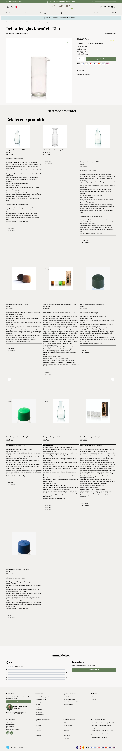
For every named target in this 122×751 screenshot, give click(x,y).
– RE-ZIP (65, 707)
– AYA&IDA (65, 723)
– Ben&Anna (66, 730)
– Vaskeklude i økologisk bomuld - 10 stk (102, 730)
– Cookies (37, 704)
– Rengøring (38, 735)
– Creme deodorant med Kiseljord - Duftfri (102, 723)
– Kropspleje (38, 730)
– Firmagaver (38, 712)
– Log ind (93, 699)
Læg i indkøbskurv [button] (100, 59)
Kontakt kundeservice (19, 702)
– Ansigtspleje (38, 728)
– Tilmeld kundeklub (96, 697)
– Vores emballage (68, 704)
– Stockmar (66, 728)
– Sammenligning (39, 714)
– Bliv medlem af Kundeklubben (71, 702)
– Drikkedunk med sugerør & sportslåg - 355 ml (103, 733)
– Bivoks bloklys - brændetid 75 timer (101, 725)
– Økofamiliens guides (69, 699)
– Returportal (38, 707)
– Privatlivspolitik (39, 702)
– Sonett (65, 733)
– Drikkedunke (38, 723)
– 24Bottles (66, 738)
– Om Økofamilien (68, 697)
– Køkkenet (38, 733)
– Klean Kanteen (67, 725)
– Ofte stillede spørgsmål (42, 697)
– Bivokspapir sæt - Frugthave (99, 737)
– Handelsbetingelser (40, 699)
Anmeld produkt (94, 669)
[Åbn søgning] (12, 7)
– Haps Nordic (66, 735)
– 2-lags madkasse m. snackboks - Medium (103, 728)
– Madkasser (38, 725)
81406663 (17, 708)
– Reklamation (38, 709)
